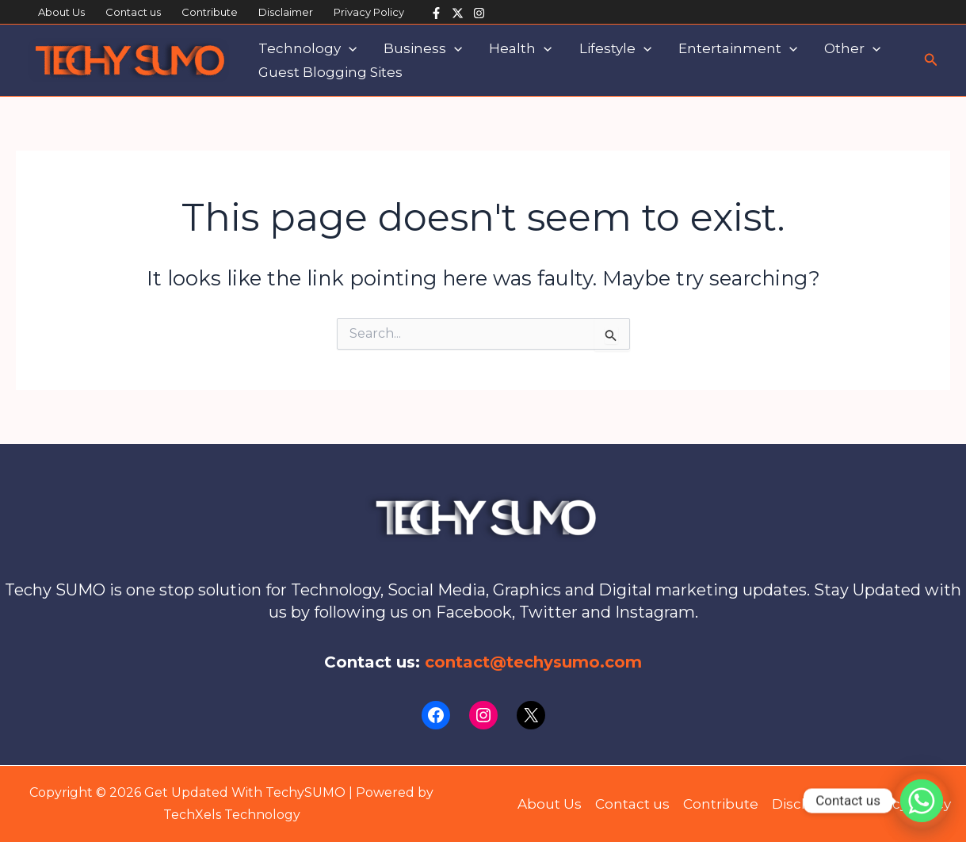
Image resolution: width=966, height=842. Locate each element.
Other (852, 48)
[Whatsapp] (921, 800)
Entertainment (737, 48)
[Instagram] (479, 13)
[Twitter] (458, 13)
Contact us (133, 12)
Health (520, 48)
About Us (61, 12)
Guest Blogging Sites (330, 72)
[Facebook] (436, 13)
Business (423, 48)
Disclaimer (285, 12)
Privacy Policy (369, 12)
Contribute (209, 12)
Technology (307, 48)
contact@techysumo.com (533, 662)
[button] (931, 60)
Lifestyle (615, 48)
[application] (349, 48)
